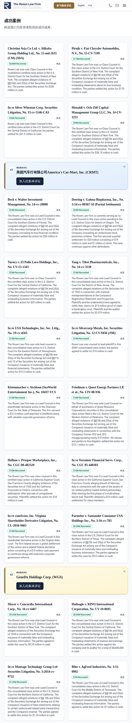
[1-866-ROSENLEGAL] (110, 5)
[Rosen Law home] (22, 5)
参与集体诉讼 (64, 5)
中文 (90, 5)
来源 (58, 64)
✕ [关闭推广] (124, 166)
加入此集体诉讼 (30, 181)
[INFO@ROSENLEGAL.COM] (117, 5)
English (81, 5)
